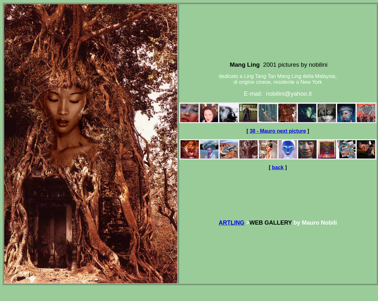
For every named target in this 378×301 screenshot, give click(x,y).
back (277, 167)
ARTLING (231, 222)
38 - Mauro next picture (278, 131)
